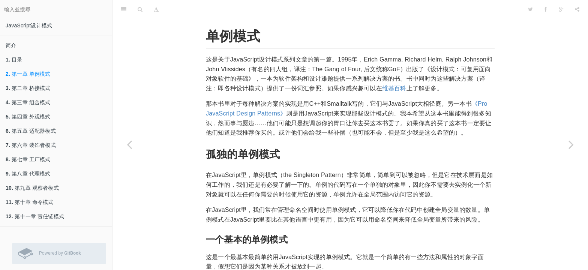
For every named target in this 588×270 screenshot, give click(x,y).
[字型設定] (156, 9)
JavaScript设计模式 (29, 25)
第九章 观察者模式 (32, 188)
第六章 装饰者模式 (31, 145)
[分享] (577, 9)
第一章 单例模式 (28, 74)
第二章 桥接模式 (28, 88)
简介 (11, 45)
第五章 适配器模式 (31, 131)
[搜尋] (140, 9)
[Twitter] (530, 9)
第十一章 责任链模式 (35, 216)
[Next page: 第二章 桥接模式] (571, 144)
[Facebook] (545, 9)
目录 (14, 60)
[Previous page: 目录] (129, 144)
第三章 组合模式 (28, 102)
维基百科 (394, 88)
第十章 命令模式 (30, 202)
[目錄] (124, 9)
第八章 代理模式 (28, 174)
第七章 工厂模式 (28, 159)
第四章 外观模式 (28, 117)
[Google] (561, 9)
